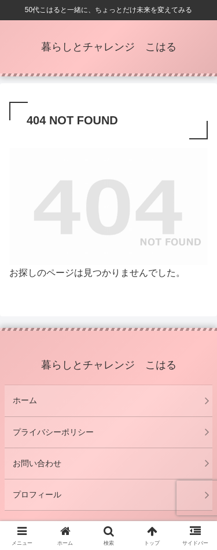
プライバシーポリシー (53, 432)
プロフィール (37, 494)
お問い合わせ (37, 463)
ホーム (25, 400)
